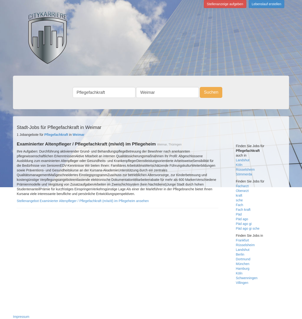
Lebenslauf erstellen (266, 4)
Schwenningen (247, 278)
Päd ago (242, 219)
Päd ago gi (244, 224)
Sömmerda (244, 174)
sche (239, 200)
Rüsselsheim (245, 169)
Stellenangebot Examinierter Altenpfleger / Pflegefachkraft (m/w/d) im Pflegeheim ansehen (83, 201)
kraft (239, 195)
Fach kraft (243, 209)
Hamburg (243, 268)
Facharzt (242, 186)
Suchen (211, 92)
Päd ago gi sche (248, 228)
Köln (239, 165)
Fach (239, 205)
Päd (239, 214)
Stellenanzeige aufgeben (225, 4)
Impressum (21, 317)
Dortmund (243, 259)
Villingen (242, 283)
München (243, 264)
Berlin (240, 254)
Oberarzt (242, 191)
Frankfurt (242, 240)
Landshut (243, 160)
